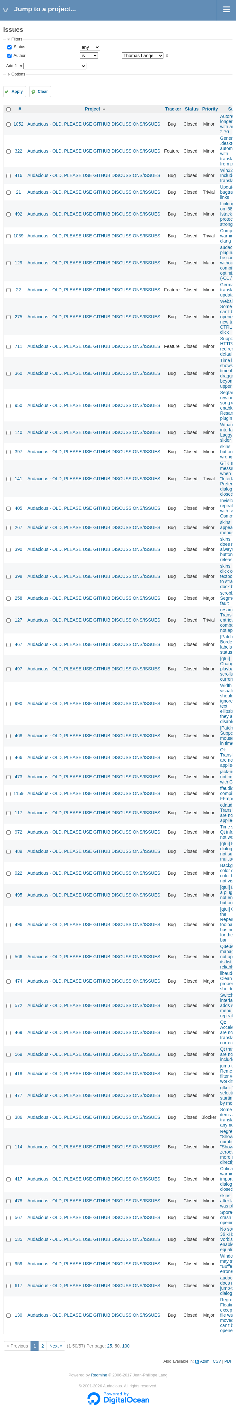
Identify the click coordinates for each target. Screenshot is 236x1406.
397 (18, 451)
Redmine (99, 1375)
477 (18, 1095)
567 (18, 1217)
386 (18, 1117)
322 (18, 151)
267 (18, 527)
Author (19, 55)
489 (18, 851)
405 (18, 508)
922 (18, 873)
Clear (43, 91)
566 (18, 956)
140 (18, 432)
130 (18, 1315)
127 (18, 620)
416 (18, 175)
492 (18, 214)
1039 (18, 235)
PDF (228, 1361)
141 (18, 478)
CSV (217, 1361)
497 (18, 668)
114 (18, 1146)
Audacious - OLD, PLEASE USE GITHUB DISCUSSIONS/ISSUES (93, 124)
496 (18, 924)
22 (18, 289)
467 (18, 644)
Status (19, 47)
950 (18, 405)
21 (18, 192)
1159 (18, 793)
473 (18, 776)
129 (18, 262)
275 (18, 316)
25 (109, 1346)
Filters (16, 39)
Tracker (173, 108)
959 (18, 1263)
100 (125, 1346)
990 (18, 703)
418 (18, 1073)
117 (18, 812)
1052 (18, 124)
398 (18, 576)
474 (18, 981)
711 (18, 346)
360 (18, 373)
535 (18, 1239)
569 (18, 1054)
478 (18, 1200)
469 (18, 1032)
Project (92, 108)
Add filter (14, 66)
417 (18, 1178)
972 (18, 832)
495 (18, 895)
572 (18, 1005)
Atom (204, 1361)
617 (18, 1285)
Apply (17, 91)
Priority (210, 108)
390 (18, 549)
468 (18, 735)
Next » (55, 1346)
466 (18, 757)
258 (18, 598)
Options (18, 74)
